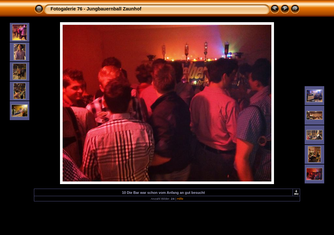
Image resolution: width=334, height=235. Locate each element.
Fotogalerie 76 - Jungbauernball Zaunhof (96, 8)
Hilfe (180, 198)
